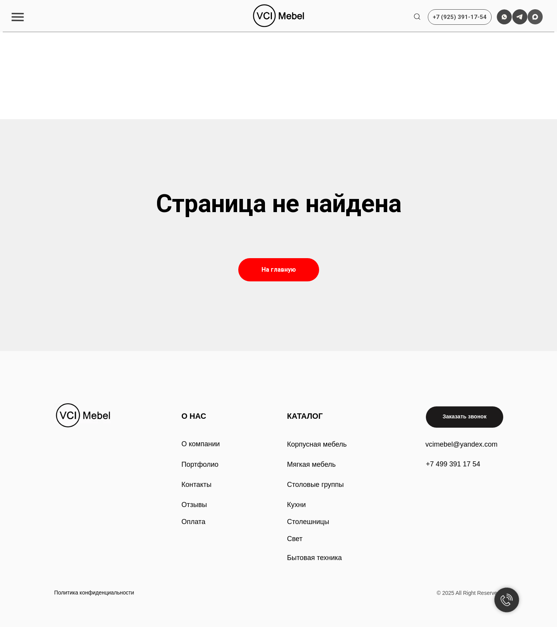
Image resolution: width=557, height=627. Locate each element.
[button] (17, 16)
